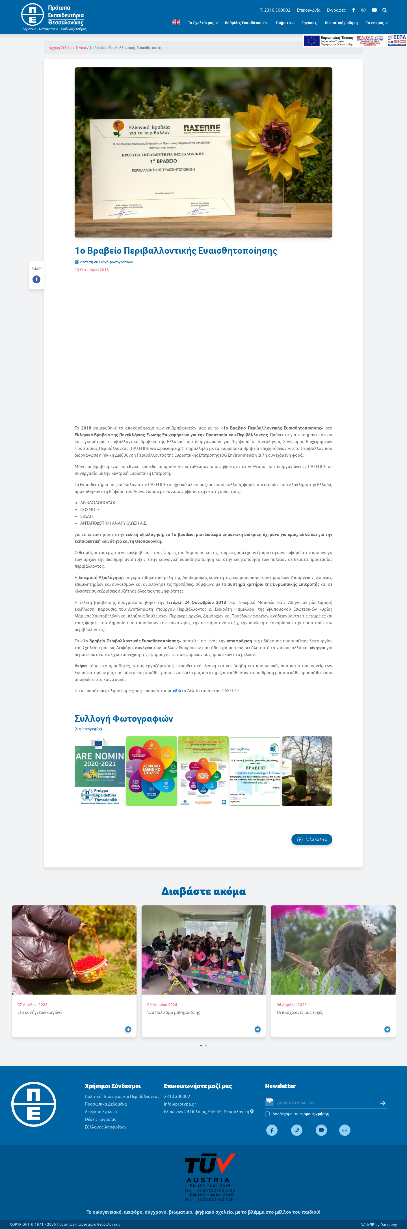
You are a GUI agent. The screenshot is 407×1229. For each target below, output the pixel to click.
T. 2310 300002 (275, 10)
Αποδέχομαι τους (300, 1114)
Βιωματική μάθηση (341, 22)
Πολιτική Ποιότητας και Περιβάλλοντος (122, 1096)
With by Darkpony (379, 1224)
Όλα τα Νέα (312, 839)
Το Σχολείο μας (201, 22)
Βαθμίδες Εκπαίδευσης (245, 22)
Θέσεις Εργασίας (100, 1119)
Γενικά (81, 47)
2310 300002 (177, 1096)
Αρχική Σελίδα (60, 47)
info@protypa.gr (180, 1104)
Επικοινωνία (309, 10)
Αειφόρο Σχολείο (101, 1112)
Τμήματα (283, 22)
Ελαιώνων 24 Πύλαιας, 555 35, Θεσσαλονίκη (209, 1112)
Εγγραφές (336, 10)
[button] (201, 1045)
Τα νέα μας (375, 22)
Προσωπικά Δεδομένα (106, 1104)
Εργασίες (309, 22)
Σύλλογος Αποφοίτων (106, 1127)
